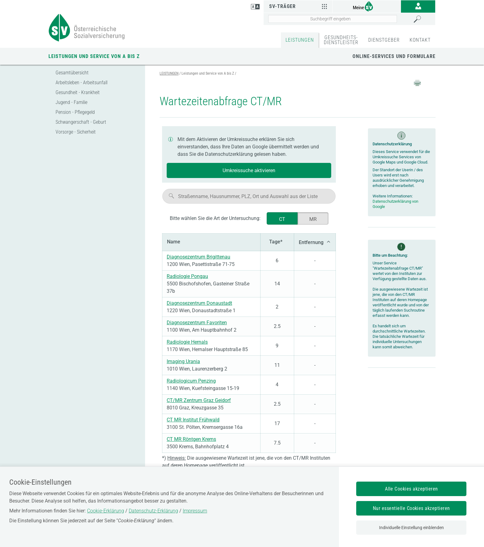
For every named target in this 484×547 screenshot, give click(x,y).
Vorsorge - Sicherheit (76, 132)
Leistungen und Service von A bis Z (94, 56)
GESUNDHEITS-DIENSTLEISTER (341, 40)
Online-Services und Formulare (394, 56)
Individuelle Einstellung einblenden (411, 527)
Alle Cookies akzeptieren (411, 489)
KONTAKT (420, 40)
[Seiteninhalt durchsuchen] (332, 19)
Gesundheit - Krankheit (78, 92)
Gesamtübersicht (72, 73)
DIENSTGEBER (384, 40)
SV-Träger (299, 6)
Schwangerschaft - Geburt (81, 122)
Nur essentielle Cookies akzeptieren (411, 508)
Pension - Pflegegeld (75, 112)
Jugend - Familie (71, 102)
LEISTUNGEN (300, 40)
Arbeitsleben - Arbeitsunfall (81, 82)
